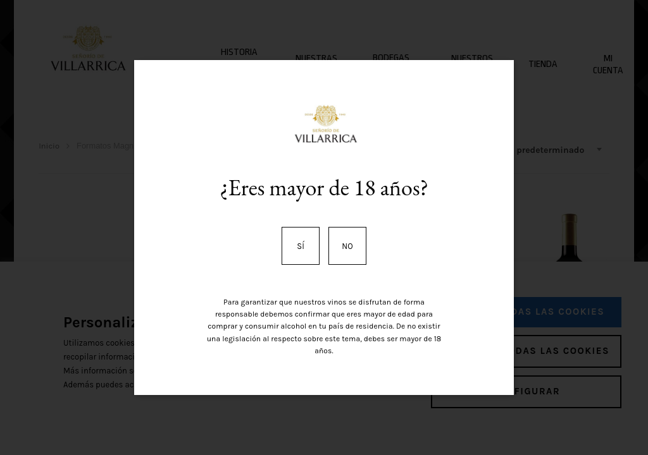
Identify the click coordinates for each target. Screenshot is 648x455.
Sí (300, 246)
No (347, 246)
